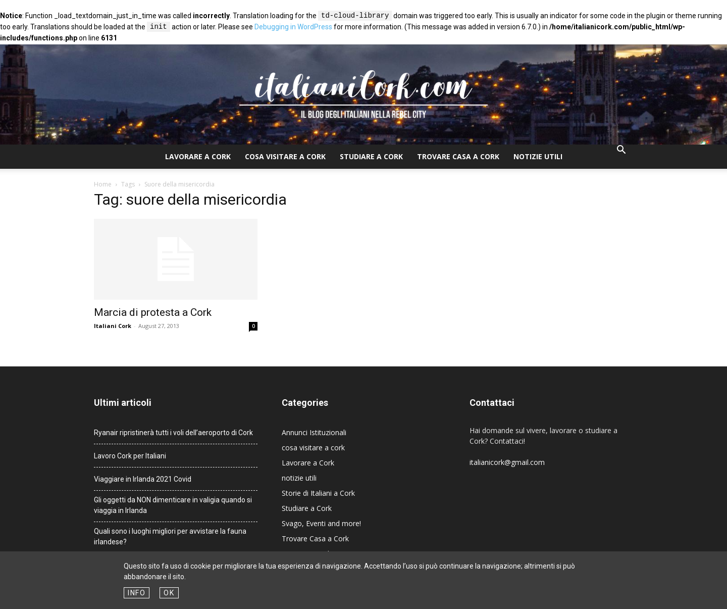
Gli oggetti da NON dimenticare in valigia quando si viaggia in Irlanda (173, 505)
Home (103, 184)
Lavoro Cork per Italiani (130, 456)
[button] (621, 151)
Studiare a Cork (371, 156)
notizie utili (537, 156)
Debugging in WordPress (293, 27)
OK (169, 593)
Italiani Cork (112, 326)
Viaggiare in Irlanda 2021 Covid (142, 479)
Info (136, 593)
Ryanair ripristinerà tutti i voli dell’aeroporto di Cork (173, 433)
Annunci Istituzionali (314, 432)
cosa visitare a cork (285, 156)
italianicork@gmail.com (507, 462)
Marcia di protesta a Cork (153, 312)
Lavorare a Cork (198, 156)
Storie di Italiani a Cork (318, 493)
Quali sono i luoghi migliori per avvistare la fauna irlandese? (170, 536)
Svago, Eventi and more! (321, 523)
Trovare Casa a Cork (458, 156)
